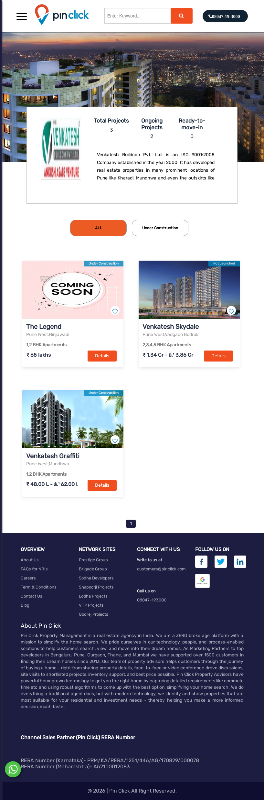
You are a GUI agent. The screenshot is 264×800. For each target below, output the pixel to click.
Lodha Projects (93, 596)
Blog (25, 605)
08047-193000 (151, 600)
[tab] (98, 228)
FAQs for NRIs (34, 569)
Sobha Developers (96, 578)
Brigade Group (93, 569)
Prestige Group (93, 559)
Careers (28, 578)
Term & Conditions (39, 587)
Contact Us (31, 596)
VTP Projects (91, 605)
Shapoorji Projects (96, 587)
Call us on (146, 591)
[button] (21, 16)
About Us (30, 559)
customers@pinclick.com (161, 569)
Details (102, 356)
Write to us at (149, 559)
